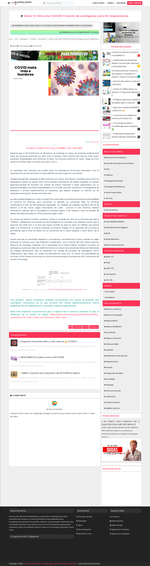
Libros (80, 525)
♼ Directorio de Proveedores (115, 157)
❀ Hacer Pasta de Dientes (114, 245)
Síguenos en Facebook (120, 529)
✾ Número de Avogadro (113, 315)
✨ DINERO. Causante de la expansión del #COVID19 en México (49, 373)
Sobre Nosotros (117, 521)
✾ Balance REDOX (111, 321)
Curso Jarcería (134, 3)
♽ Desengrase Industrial (113, 181)
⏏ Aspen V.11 (108, 257)
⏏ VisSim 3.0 (109, 268)
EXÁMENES (108, 286)
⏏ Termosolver (110, 274)
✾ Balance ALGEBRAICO (113, 326)
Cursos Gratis (98, 3)
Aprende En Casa (84, 534)
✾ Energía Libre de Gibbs (113, 373)
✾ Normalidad (109, 379)
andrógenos (77, 327)
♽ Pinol (106, 169)
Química (110, 3)
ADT (70, 327)
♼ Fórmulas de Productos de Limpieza (119, 163)
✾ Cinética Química (112, 402)
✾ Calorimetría (110, 396)
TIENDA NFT (108, 204)
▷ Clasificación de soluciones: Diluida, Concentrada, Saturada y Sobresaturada (125, 63)
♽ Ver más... (108, 198)
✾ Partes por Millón (111, 344)
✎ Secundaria (109, 292)
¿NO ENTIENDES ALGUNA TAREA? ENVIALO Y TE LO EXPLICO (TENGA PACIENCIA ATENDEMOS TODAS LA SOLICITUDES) (52, 25)
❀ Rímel (107, 233)
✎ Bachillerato (109, 297)
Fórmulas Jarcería (85, 517)
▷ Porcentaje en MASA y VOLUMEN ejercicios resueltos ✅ (124, 126)
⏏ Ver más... (108, 280)
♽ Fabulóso (108, 175)
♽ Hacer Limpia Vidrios (112, 192)
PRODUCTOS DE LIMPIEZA (113, 152)
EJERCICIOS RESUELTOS (112, 303)
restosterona (94, 327)
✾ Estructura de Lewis (112, 391)
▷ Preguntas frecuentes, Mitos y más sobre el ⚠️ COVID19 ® (47, 341)
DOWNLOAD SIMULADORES (114, 251)
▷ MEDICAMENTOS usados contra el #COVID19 (41, 357)
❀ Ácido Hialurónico (111, 239)
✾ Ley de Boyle (109, 332)
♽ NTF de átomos (111, 210)
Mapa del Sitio (117, 525)
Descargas (121, 3)
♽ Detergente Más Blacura (114, 187)
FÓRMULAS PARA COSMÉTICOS (115, 216)
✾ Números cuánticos (112, 309)
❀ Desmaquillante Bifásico (114, 222)
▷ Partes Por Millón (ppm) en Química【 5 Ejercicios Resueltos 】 (126, 92)
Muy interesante (84, 529)
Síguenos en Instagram (121, 534)
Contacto (115, 517)
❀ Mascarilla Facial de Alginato (116, 227)
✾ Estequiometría (111, 361)
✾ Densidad (108, 350)
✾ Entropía (108, 367)
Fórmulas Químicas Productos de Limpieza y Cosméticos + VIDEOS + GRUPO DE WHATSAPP (126, 73)
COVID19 (85, 327)
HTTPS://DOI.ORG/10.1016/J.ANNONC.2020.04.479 (65, 290)
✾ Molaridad (108, 385)
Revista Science (94, 142)
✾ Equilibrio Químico (112, 408)
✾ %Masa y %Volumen (112, 338)
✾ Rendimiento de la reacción (115, 356)
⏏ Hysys (107, 262)
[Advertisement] (54, 113)
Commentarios (24, 46)
